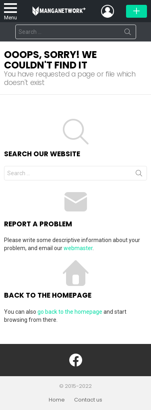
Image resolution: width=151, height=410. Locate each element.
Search (128, 33)
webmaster (78, 248)
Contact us (88, 400)
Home (57, 400)
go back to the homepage (69, 312)
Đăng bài (136, 11)
